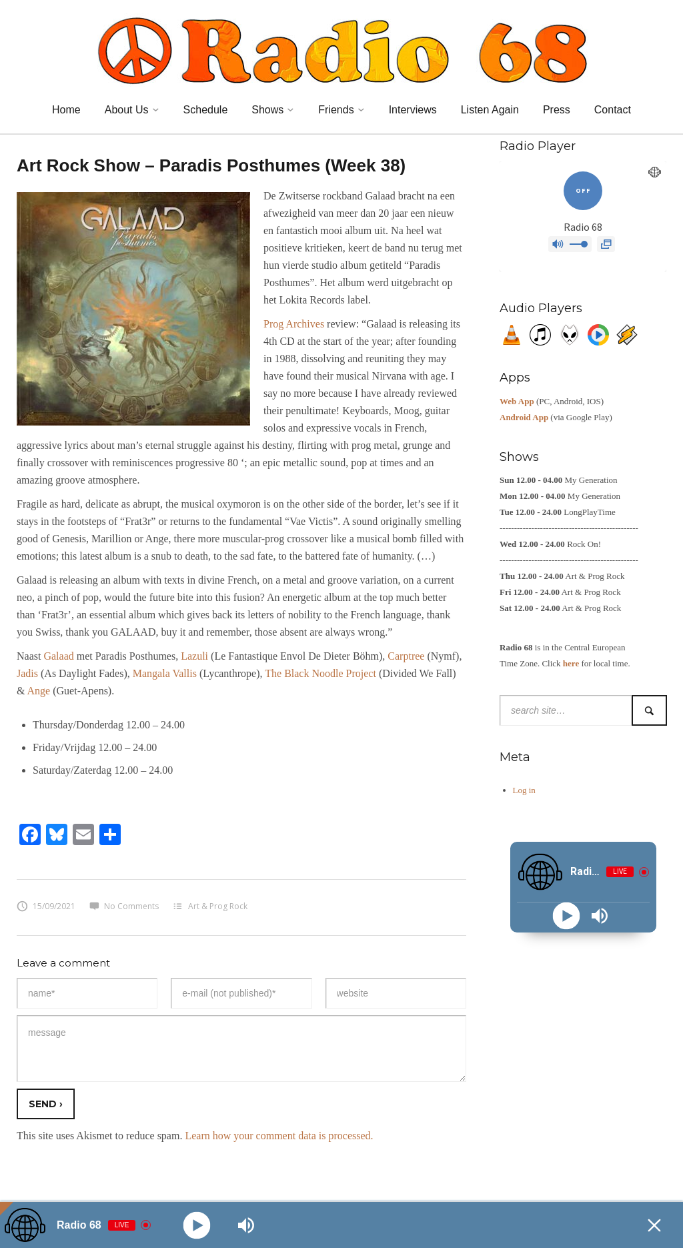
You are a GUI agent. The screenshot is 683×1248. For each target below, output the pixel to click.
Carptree (406, 656)
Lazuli (194, 656)
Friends (336, 109)
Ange (39, 690)
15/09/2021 (46, 906)
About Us (127, 109)
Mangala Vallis (165, 673)
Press (556, 109)
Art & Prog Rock (217, 906)
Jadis (27, 673)
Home (66, 109)
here (571, 663)
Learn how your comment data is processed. (279, 1135)
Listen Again (490, 109)
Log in (524, 790)
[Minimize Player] (654, 1225)
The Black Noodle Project (320, 673)
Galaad (58, 656)
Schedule (205, 109)
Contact (612, 109)
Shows (267, 109)
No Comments (124, 906)
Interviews (413, 109)
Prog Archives (293, 324)
